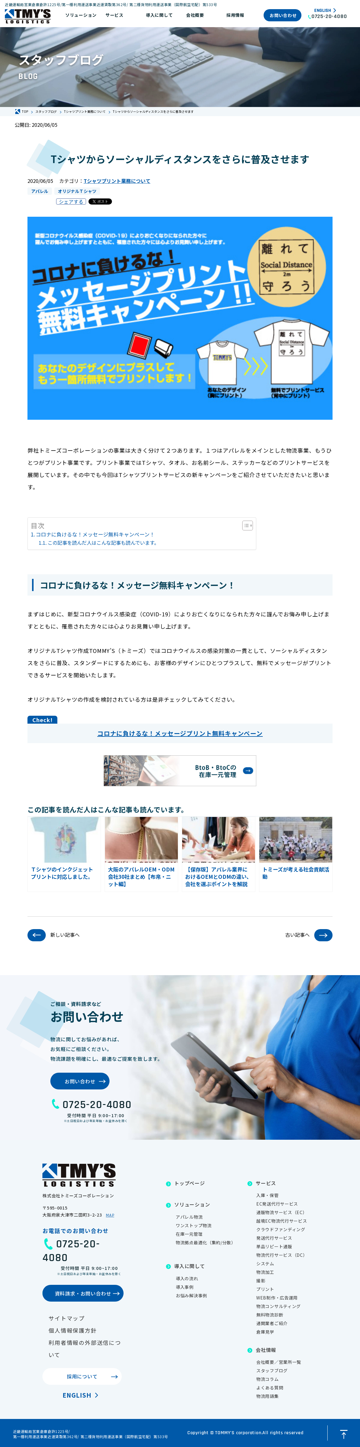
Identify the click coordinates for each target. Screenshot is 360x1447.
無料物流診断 (269, 1315)
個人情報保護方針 (73, 1330)
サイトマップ (67, 1318)
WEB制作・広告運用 (277, 1298)
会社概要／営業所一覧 (278, 1362)
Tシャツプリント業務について (117, 180)
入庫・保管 (267, 1195)
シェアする (71, 201)
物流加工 (265, 1272)
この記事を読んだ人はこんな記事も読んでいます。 (103, 542)
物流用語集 (267, 1396)
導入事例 (185, 1287)
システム (265, 1263)
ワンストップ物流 (194, 1225)
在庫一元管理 (189, 1234)
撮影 (260, 1281)
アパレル (39, 191)
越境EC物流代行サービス (281, 1221)
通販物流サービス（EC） (281, 1212)
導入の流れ (187, 1278)
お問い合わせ (283, 15)
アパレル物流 (189, 1217)
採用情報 (235, 15)
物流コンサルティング (278, 1306)
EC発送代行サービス (277, 1204)
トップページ (189, 1183)
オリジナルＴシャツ (77, 191)
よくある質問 (269, 1388)
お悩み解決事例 (191, 1295)
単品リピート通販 (274, 1246)
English (322, 10)
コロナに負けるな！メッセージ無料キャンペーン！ (95, 534)
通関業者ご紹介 (272, 1323)
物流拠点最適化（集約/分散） (206, 1242)
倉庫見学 (265, 1332)
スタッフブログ (272, 1370)
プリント (265, 1289)
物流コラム (267, 1379)
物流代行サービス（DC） (281, 1255)
